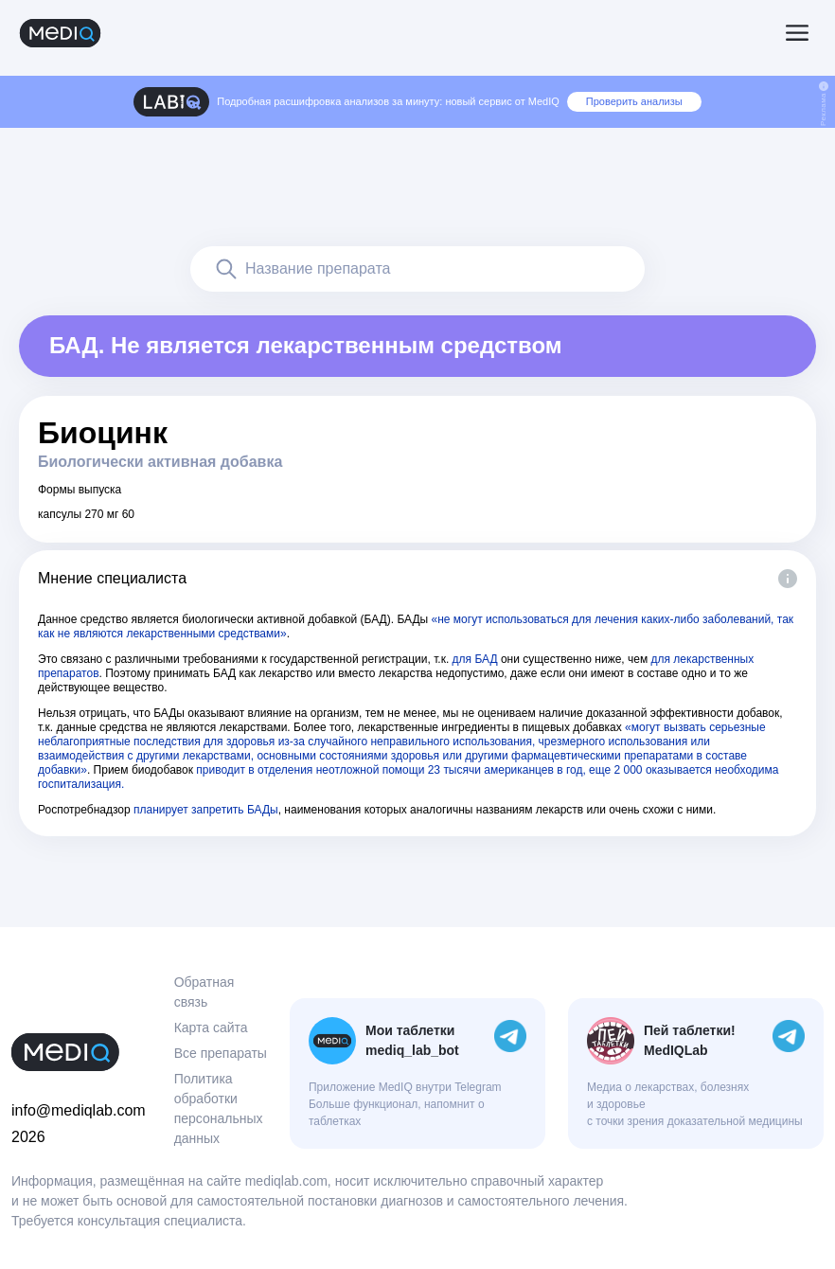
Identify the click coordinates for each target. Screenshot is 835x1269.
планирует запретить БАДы (205, 809)
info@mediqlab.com (78, 1110)
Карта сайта (211, 1027)
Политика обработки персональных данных (218, 1108)
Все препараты (220, 1053)
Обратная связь (204, 992)
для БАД (475, 659)
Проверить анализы (634, 101)
